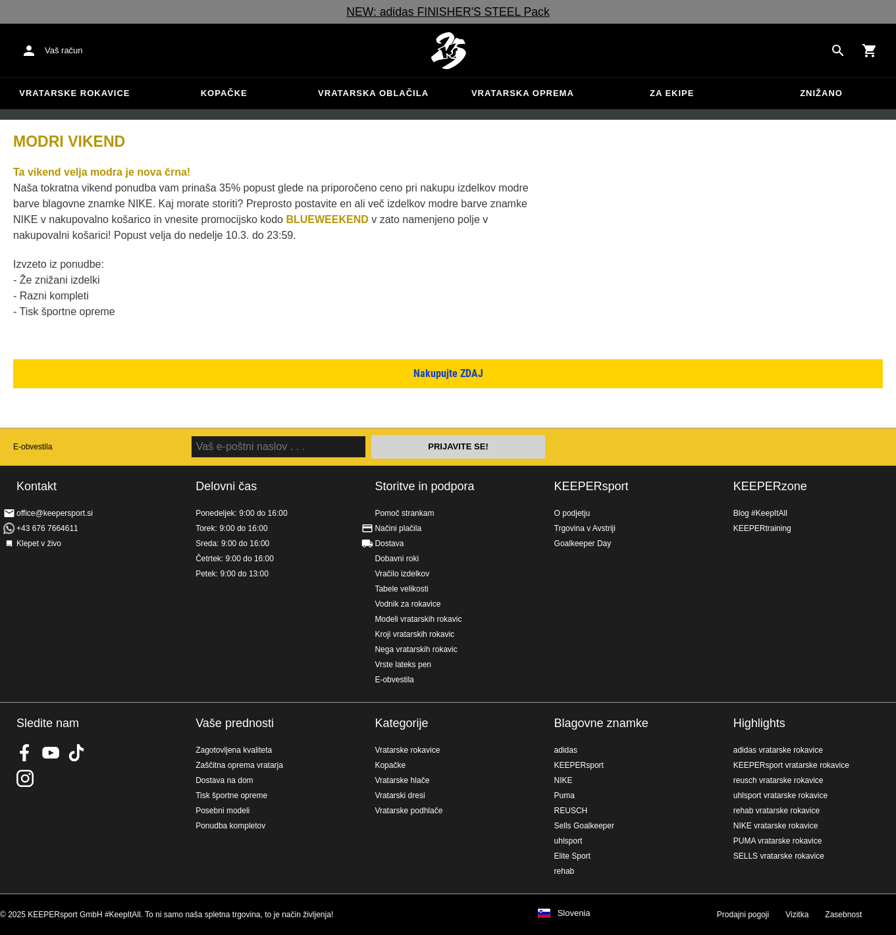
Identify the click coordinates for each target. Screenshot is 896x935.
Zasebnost (843, 914)
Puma (564, 795)
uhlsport (568, 841)
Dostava (389, 543)
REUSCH (571, 810)
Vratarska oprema (522, 93)
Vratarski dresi (400, 795)
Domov (448, 50)
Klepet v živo (38, 543)
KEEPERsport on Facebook (25, 752)
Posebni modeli (223, 810)
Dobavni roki (397, 558)
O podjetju (572, 513)
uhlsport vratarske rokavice (780, 795)
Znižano (821, 93)
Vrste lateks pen (403, 664)
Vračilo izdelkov (402, 573)
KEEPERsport (591, 486)
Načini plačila (398, 528)
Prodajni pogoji (743, 914)
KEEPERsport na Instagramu (25, 778)
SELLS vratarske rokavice (778, 856)
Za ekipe (672, 93)
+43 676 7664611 (47, 528)
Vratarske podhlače (408, 810)
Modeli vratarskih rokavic (418, 619)
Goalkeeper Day (583, 543)
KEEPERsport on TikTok (76, 752)
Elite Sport (572, 856)
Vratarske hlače (402, 780)
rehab (564, 871)
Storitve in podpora (424, 486)
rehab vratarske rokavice (776, 810)
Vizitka (796, 914)
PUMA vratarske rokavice (777, 841)
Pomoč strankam (404, 513)
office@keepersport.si (54, 513)
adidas (565, 750)
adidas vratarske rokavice (778, 750)
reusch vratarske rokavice (778, 780)
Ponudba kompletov (230, 825)
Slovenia (574, 913)
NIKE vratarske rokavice (775, 825)
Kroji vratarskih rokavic (414, 634)
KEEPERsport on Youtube (50, 752)
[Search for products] (838, 51)
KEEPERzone (770, 486)
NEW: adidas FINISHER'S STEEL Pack (447, 11)
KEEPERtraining (762, 528)
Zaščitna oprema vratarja (239, 765)
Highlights (759, 723)
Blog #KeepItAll (760, 513)
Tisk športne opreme (231, 795)
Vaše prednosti (235, 723)
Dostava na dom (224, 780)
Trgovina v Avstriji (585, 528)
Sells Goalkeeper (584, 825)
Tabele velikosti (401, 589)
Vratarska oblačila (373, 93)
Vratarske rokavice (74, 93)
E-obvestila (32, 446)
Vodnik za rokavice (407, 604)
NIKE (563, 780)
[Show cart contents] (869, 51)
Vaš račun (64, 50)
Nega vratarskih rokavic (416, 649)
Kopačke (224, 93)
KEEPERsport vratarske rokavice (791, 765)
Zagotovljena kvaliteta (234, 750)
